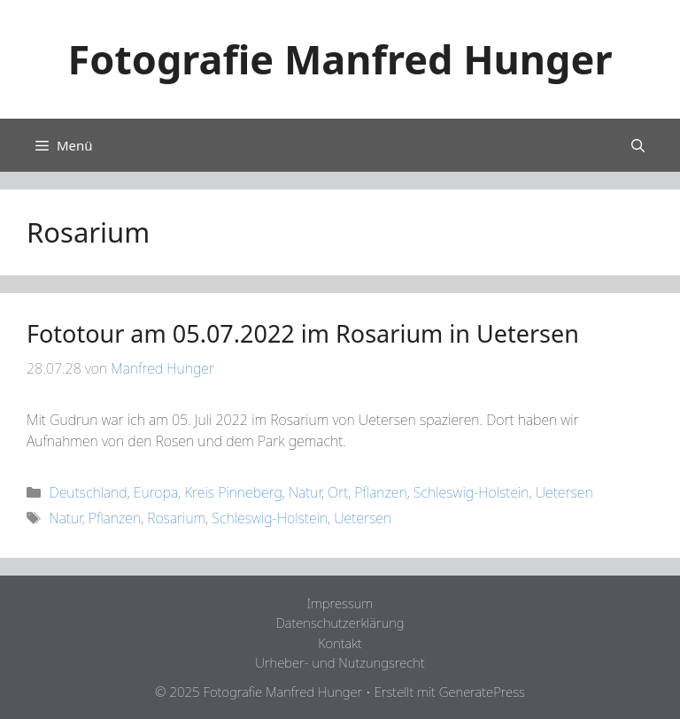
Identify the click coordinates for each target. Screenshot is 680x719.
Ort (338, 492)
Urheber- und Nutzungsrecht (339, 662)
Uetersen (564, 492)
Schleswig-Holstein (471, 492)
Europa (156, 492)
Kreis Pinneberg (233, 492)
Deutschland (89, 492)
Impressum (340, 603)
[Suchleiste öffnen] (638, 145)
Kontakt (340, 643)
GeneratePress (482, 691)
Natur (305, 492)
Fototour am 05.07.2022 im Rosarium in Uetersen (303, 333)
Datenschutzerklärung (339, 622)
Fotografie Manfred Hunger (339, 59)
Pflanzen (380, 492)
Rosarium (176, 518)
